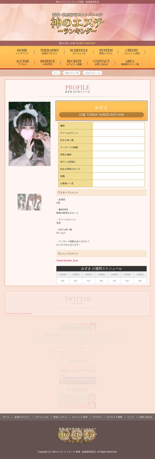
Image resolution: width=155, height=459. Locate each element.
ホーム (6, 417)
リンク (130, 417)
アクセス (97, 417)
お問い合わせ (145, 417)
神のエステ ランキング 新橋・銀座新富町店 (74, 451)
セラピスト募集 (114, 417)
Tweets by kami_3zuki (67, 260)
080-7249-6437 (86, 43)
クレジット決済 (80, 417)
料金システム (60, 417)
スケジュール (41, 417)
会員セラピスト (22, 417)
